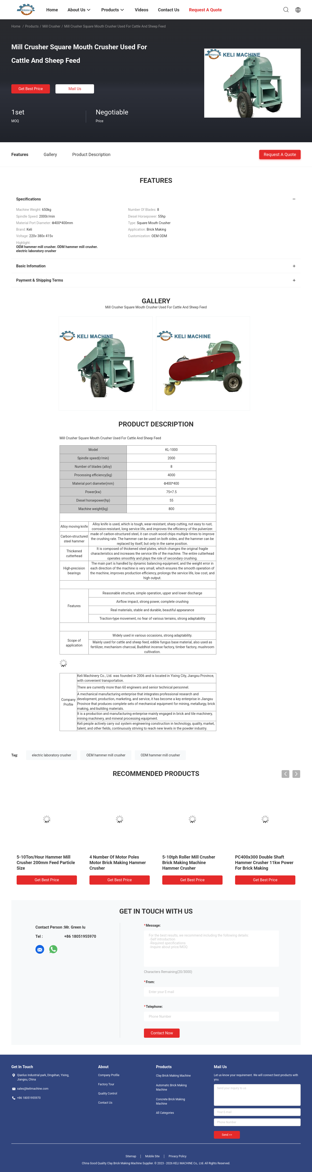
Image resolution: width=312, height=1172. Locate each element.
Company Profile (108, 1075)
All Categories (165, 1113)
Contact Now (162, 1033)
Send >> (227, 1134)
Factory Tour (106, 1084)
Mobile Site (152, 1156)
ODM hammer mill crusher (160, 755)
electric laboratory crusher (51, 755)
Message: (153, 925)
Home (15, 26)
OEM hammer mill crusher (105, 755)
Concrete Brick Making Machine (170, 1101)
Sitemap (131, 1156)
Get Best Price (31, 88)
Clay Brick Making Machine (173, 1075)
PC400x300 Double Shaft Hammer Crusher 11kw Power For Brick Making (264, 862)
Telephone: (154, 1007)
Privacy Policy (177, 1156)
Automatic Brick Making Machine (171, 1087)
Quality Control (107, 1093)
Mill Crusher (51, 26)
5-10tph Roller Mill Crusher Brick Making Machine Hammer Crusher (188, 862)
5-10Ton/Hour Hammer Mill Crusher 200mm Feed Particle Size (46, 862)
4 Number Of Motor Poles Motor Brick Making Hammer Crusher (117, 862)
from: (150, 982)
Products (32, 26)
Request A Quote (280, 154)
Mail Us (74, 88)
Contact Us (105, 1102)
